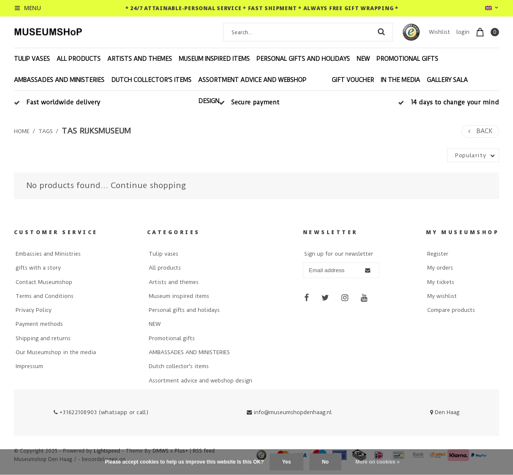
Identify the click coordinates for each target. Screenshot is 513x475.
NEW (363, 58)
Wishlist (439, 32)
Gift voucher (353, 79)
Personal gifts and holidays (303, 58)
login (462, 32)
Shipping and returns (43, 338)
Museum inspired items (214, 58)
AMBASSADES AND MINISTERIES (59, 79)
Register (437, 254)
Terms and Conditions (45, 296)
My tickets (440, 282)
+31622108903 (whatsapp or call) (101, 412)
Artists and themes (139, 58)
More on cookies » (377, 462)
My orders (440, 268)
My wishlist (442, 296)
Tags (45, 131)
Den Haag (444, 412)
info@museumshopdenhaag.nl (289, 412)
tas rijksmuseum (96, 131)
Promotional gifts (407, 58)
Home (22, 131)
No (325, 462)
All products (79, 58)
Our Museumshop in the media (56, 352)
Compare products (451, 310)
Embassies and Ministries (48, 254)
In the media (400, 79)
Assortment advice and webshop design (252, 90)
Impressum (29, 366)
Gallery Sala (447, 79)
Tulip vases (32, 58)
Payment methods (39, 324)
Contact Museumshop (44, 282)
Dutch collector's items (151, 79)
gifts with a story (38, 268)
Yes (286, 462)
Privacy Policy (34, 310)
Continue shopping (148, 185)
